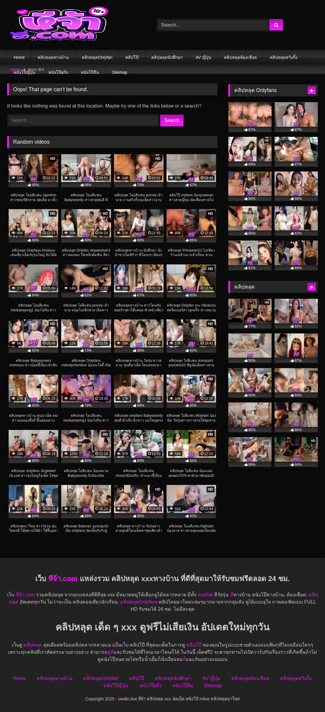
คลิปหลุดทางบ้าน (53, 57)
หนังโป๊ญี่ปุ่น (24, 72)
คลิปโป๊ (131, 57)
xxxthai (205, 594)
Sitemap (119, 72)
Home (19, 57)
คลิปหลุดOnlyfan (97, 57)
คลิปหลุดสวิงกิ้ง (284, 57)
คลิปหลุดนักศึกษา (167, 57)
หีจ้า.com (63, 579)
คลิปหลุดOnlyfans (139, 601)
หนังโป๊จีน (90, 72)
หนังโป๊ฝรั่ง (58, 72)
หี (231, 594)
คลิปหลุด (33, 644)
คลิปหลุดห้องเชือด (240, 57)
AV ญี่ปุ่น (204, 57)
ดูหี (110, 652)
